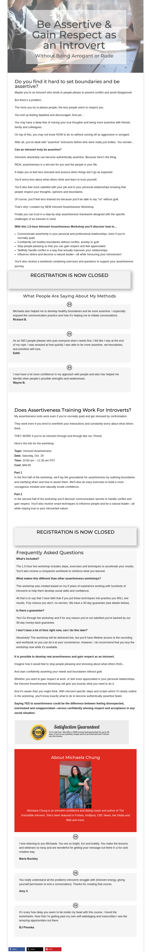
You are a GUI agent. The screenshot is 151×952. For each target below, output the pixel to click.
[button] (16, 949)
